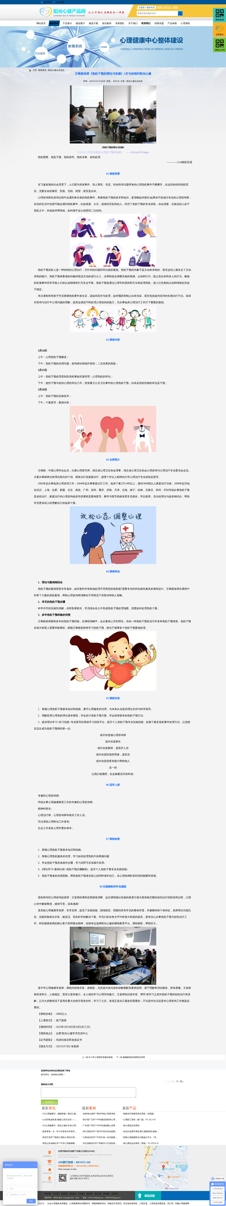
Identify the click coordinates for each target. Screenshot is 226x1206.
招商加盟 (159, 23)
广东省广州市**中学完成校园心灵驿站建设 (101, 1125)
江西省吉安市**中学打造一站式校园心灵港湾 (101, 1137)
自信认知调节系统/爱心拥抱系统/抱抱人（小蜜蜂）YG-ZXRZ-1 (141, 1131)
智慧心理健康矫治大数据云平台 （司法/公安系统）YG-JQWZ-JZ (141, 1137)
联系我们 (146, 23)
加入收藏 (60, 2)
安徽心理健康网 (182, 1203)
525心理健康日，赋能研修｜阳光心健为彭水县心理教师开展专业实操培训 (61, 1114)
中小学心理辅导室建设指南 (100, 1057)
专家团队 (119, 23)
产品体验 (172, 23)
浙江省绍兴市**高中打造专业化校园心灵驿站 (101, 1131)
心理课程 (185, 23)
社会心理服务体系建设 (57, 1203)
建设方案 (93, 23)
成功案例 (106, 23)
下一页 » (180, 1081)
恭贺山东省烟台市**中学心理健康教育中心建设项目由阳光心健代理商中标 (61, 1143)
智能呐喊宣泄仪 (99, 1203)
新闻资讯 (54, 23)
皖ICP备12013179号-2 (79, 1178)
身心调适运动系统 (131, 1125)
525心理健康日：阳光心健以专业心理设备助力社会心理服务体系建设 (61, 1125)
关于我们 (133, 23)
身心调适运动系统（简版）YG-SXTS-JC (141, 1143)
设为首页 (48, 2)
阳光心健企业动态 (56, 70)
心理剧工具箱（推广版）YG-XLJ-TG (139, 1120)
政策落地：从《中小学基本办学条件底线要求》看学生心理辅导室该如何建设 (61, 1131)
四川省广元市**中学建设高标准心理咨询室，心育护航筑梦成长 (101, 1120)
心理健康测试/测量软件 (79, 1203)
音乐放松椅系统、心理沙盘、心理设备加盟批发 (144, 1203)
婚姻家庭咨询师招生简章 (134, 1057)
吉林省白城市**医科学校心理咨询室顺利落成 (101, 1114)
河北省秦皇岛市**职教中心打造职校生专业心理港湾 (101, 1143)
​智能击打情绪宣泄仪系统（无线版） (139, 1114)
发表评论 (45, 1071)
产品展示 (67, 23)
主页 (35, 70)
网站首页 (41, 23)
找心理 (170, 1203)
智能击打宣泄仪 (115, 1203)
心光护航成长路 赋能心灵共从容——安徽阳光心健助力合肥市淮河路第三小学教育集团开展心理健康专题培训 (61, 1120)
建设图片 (80, 23)
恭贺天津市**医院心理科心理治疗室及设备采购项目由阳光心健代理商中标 (61, 1137)
